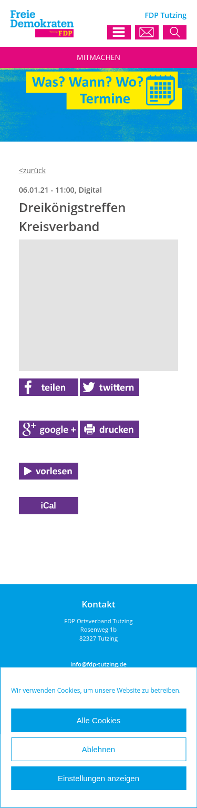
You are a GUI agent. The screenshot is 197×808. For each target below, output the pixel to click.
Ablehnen (98, 749)
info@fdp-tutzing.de (98, 664)
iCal (48, 505)
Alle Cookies (98, 720)
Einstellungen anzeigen (98, 778)
